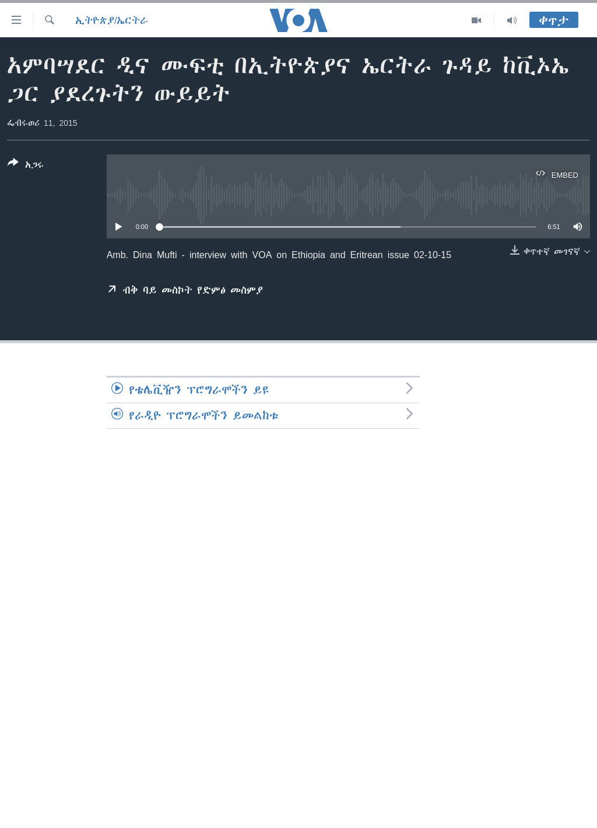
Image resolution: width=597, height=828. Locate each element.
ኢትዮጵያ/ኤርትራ (111, 20)
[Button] (26, 166)
